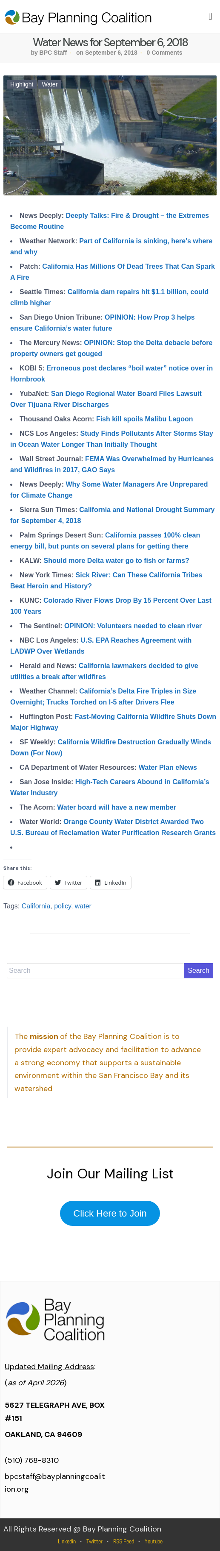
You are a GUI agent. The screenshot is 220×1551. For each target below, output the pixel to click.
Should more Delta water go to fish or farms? (116, 560)
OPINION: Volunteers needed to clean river (133, 625)
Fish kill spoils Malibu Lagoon (144, 419)
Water (49, 84)
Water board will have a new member (116, 807)
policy (62, 906)
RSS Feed (123, 1541)
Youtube (154, 1541)
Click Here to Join (109, 1213)
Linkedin (67, 1541)
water (83, 906)
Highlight (21, 84)
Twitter (94, 1541)
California (36, 906)
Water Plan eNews (168, 767)
